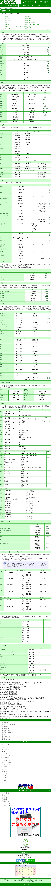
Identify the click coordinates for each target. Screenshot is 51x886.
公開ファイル (6, 764)
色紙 (7, 22)
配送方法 (5, 771)
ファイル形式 (6, 757)
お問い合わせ (41, 5)
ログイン (48, 2)
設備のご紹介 (6, 722)
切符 (28, 20)
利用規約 (6, 880)
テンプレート (22, 5)
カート (31, 2)
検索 (25, 2)
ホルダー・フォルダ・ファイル (15, 26)
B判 (28, 16)
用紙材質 (5, 799)
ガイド (25, 742)
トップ (2, 5)
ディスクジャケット (33, 24)
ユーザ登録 (39, 2)
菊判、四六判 (31, 22)
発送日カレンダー (24, 863)
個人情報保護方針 (19, 880)
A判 (7, 16)
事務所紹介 (24, 852)
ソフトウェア (6, 755)
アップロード (6, 760)
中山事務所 (25, 854)
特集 (6, 8)
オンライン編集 (7, 762)
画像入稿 (5, 797)
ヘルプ (4, 780)
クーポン (5, 777)
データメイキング (32, 5)
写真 (7, 18)
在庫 (3, 751)
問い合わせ (30, 28)
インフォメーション (25, 790)
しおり (8, 20)
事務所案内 (5, 729)
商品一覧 (15, 5)
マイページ (5, 744)
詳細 (48, 47)
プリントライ (26, 884)
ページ (25, 720)
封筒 (7, 24)
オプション (5, 749)
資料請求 (48, 5)
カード (29, 18)
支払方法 (5, 773)
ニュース (5, 782)
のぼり (29, 26)
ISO (47, 99)
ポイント (5, 775)
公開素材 (5, 766)
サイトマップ (6, 803)
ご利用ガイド (8, 5)
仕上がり (5, 753)
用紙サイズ (12, 8)
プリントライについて (9, 724)
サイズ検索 (5, 793)
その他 (8, 28)
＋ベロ (48, 421)
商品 (3, 747)
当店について (6, 805)
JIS (45, 97)
